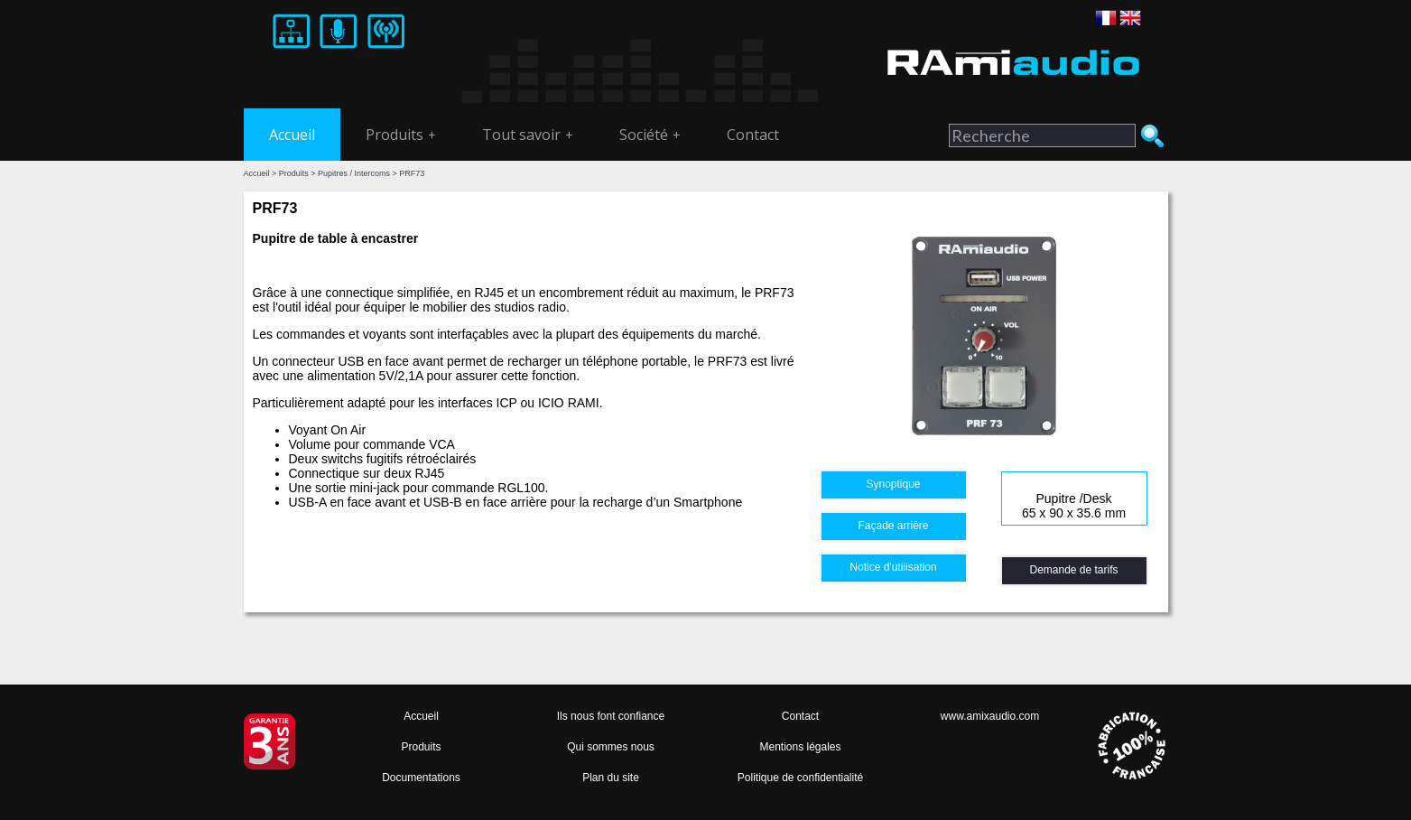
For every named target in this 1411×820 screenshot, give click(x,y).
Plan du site (610, 777)
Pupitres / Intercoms (354, 173)
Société (650, 134)
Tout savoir (527, 134)
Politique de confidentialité (800, 777)
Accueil (292, 134)
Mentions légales (799, 747)
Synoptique (893, 484)
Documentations (421, 777)
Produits (401, 134)
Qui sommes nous (610, 747)
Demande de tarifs (1073, 570)
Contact (753, 134)
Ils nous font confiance (610, 716)
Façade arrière (893, 525)
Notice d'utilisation (892, 567)
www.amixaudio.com (990, 716)
